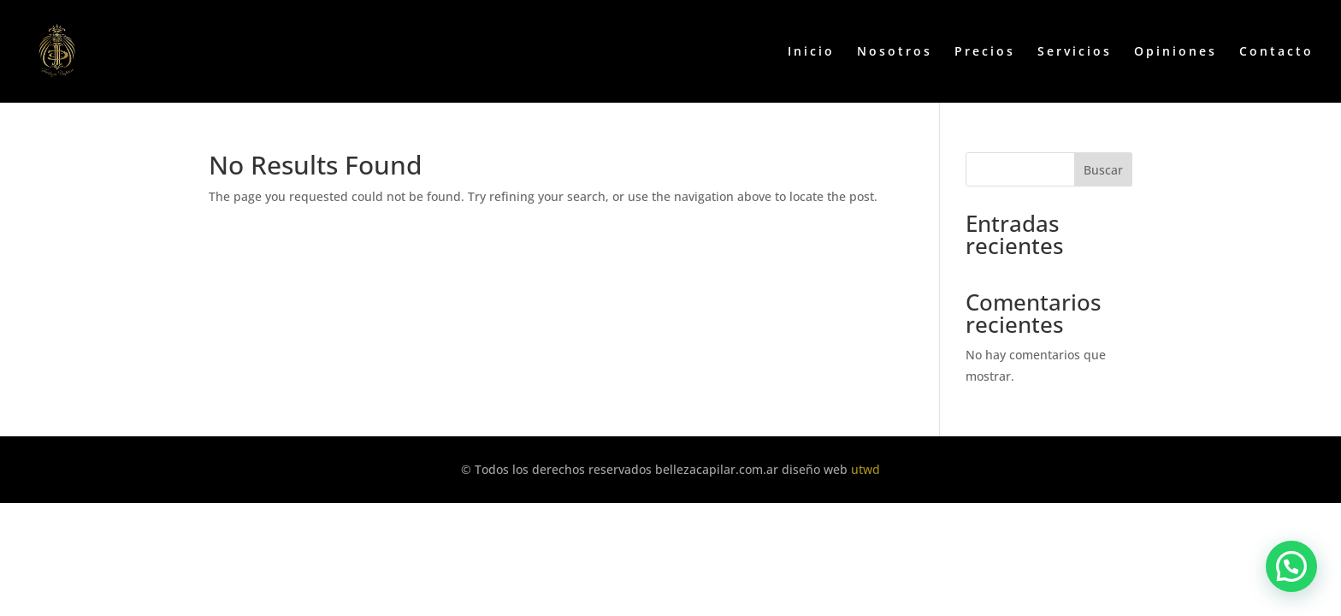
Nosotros (894, 52)
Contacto (1276, 52)
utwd (865, 469)
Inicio (811, 52)
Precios (984, 52)
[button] (1291, 566)
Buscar (1103, 170)
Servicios (1074, 52)
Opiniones (1175, 52)
